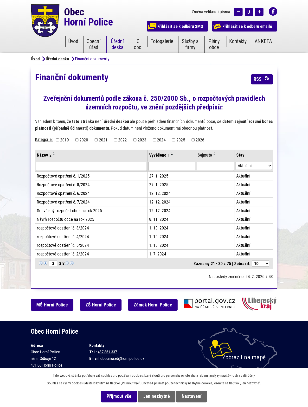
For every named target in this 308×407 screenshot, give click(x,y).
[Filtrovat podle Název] (91, 166)
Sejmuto (205, 155)
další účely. (248, 375)
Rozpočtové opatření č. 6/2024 (63, 193)
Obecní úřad (94, 44)
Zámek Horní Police (156, 305)
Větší (259, 12)
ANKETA (263, 41)
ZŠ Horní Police (103, 305)
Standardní (249, 12)
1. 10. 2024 (158, 227)
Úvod (73, 41)
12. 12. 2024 (159, 193)
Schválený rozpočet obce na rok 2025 (69, 210)
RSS (262, 79)
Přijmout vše (115, 396)
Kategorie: (44, 139)
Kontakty (238, 41)
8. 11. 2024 (158, 219)
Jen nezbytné (156, 396)
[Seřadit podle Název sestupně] (54, 155)
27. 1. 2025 (158, 175)
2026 (200, 139)
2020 (83, 139)
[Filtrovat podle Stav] (254, 166)
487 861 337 (107, 352)
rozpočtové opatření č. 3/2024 (63, 227)
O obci (138, 44)
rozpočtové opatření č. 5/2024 (63, 245)
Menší (238, 12)
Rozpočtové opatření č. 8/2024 (63, 184)
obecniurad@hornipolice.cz (122, 358)
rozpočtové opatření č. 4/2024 (63, 236)
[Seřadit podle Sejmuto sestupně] (214, 155)
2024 (161, 139)
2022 (122, 139)
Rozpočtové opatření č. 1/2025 (63, 175)
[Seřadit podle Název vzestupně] (54, 153)
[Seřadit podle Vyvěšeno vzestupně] (172, 153)
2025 (180, 139)
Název (44, 155)
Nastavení (195, 396)
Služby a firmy (190, 44)
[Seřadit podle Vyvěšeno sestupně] (172, 155)
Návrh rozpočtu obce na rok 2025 (65, 219)
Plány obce (214, 44)
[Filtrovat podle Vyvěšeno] (171, 166)
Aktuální (243, 175)
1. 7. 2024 (157, 253)
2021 (103, 139)
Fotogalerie (161, 41)
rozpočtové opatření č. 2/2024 (63, 253)
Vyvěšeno (159, 155)
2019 (64, 139)
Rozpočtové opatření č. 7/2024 (63, 201)
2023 (142, 139)
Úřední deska (117, 44)
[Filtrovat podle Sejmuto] (215, 166)
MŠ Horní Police (54, 305)
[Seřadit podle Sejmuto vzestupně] (214, 153)
